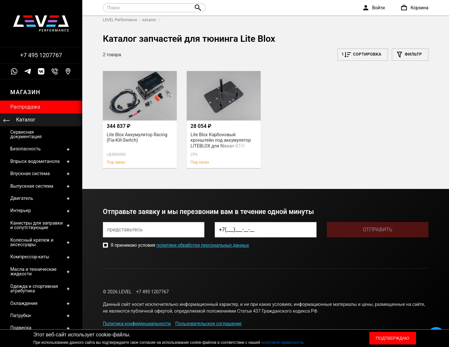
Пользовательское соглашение (208, 323)
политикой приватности (282, 342)
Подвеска (41, 328)
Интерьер (41, 211)
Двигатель (41, 198)
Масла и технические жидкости (41, 271)
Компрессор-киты (41, 257)
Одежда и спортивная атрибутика (41, 289)
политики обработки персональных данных (203, 245)
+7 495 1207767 (41, 55)
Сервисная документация (25, 134)
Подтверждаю (392, 338)
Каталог (25, 120)
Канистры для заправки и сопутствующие (41, 225)
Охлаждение (41, 304)
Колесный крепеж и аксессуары (41, 242)
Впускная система (41, 174)
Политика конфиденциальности (137, 323)
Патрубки (41, 316)
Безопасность (41, 149)
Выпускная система (41, 186)
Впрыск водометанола (41, 162)
